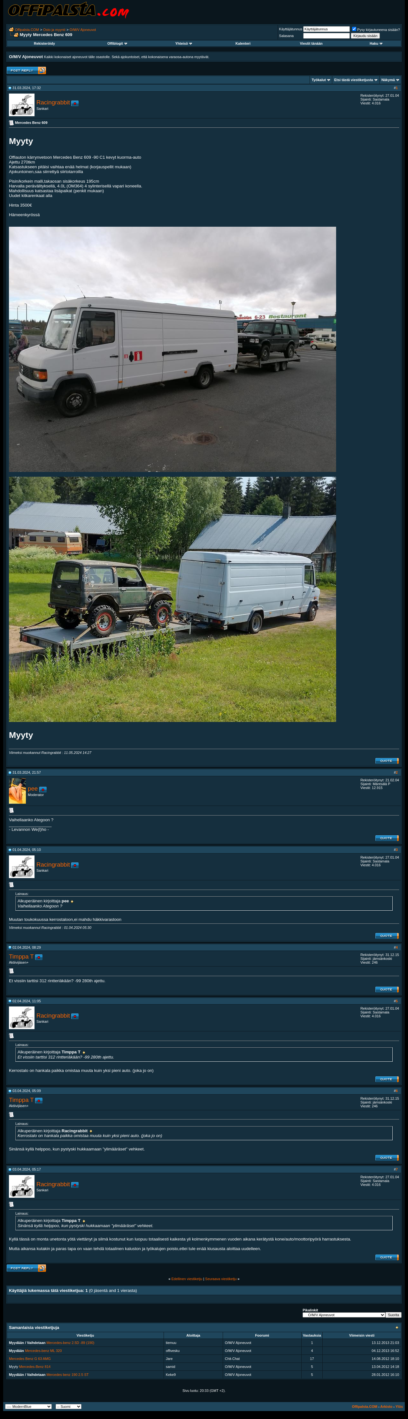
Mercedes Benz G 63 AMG (30, 1359)
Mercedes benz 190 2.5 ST (67, 1375)
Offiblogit (117, 43)
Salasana (286, 36)
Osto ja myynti (54, 30)
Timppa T (21, 956)
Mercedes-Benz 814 (34, 1367)
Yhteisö (183, 43)
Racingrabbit (53, 102)
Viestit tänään (311, 43)
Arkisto (386, 1406)
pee (33, 788)
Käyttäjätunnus (290, 29)
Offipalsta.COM (27, 30)
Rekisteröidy (44, 43)
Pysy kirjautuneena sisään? (376, 30)
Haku (376, 43)
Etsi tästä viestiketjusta (353, 80)
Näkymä (388, 80)
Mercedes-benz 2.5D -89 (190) (70, 1343)
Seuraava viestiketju (220, 1279)
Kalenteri (242, 43)
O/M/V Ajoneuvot (83, 30)
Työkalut (319, 80)
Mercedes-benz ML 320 (43, 1351)
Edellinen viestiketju (186, 1279)
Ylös (399, 1406)
